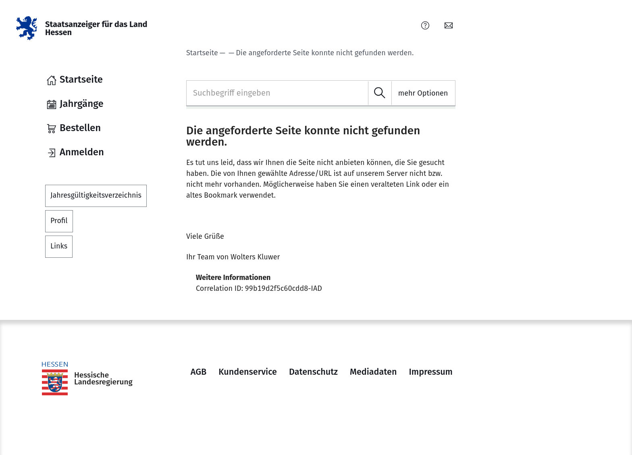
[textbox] (321, 93)
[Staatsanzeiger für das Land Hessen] (85, 28)
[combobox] (320, 93)
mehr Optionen (423, 93)
